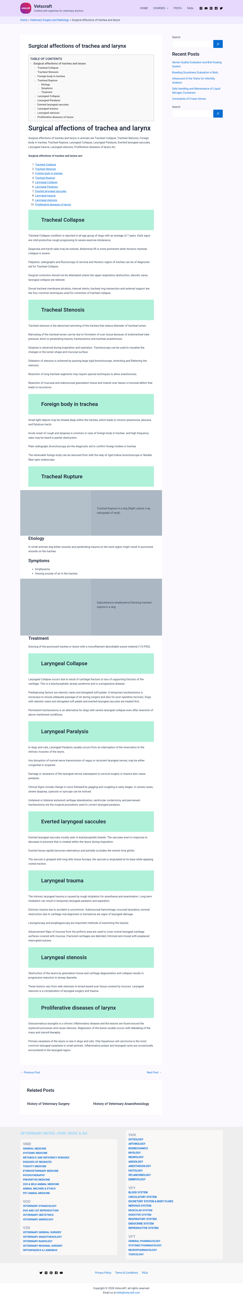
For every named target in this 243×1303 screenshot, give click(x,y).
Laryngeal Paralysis (49, 101)
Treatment (46, 92)
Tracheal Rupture (47, 81)
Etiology (45, 85)
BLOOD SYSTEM (138, 1192)
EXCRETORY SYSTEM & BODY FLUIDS (151, 1201)
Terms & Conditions (127, 1272)
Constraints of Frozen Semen (189, 98)
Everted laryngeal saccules (53, 105)
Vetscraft (43, 6)
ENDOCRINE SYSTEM (141, 1223)
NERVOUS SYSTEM (140, 1205)
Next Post (154, 1073)
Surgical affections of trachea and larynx (60, 63)
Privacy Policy (104, 1272)
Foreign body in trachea (51, 76)
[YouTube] (206, 8)
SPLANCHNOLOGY (139, 1175)
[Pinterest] (211, 8)
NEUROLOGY (136, 1157)
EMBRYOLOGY (137, 1179)
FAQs (190, 8)
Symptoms (47, 88)
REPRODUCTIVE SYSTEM (143, 1228)
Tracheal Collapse (48, 68)
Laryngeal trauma (47, 109)
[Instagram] (200, 8)
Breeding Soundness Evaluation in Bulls (195, 72)
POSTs (178, 8)
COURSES (160, 8)
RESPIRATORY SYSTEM (142, 1219)
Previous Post (30, 1073)
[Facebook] (216, 8)
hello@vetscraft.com (128, 1292)
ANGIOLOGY (135, 1161)
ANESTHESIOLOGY (140, 1166)
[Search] (218, 44)
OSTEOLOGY (136, 1139)
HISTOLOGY (135, 1170)
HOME (144, 8)
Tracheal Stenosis (48, 72)
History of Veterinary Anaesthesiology (121, 1105)
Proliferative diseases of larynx (55, 118)
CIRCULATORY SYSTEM (142, 1197)
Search (176, 37)
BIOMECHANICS (138, 1148)
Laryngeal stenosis (48, 114)
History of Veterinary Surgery (49, 1105)
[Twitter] (221, 8)
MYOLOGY (134, 1152)
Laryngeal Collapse (48, 96)
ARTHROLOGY (137, 1143)
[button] (166, 8)
